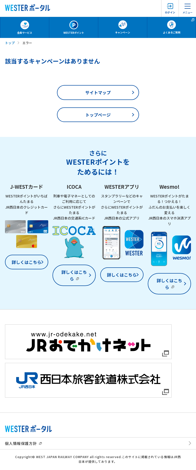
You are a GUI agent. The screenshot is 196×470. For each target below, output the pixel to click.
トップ (10, 42)
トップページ (98, 115)
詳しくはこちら (26, 262)
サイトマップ (98, 92)
